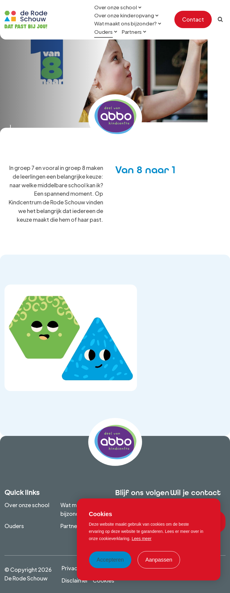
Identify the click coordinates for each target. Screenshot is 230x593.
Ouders (14, 525)
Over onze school (26, 504)
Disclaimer (75, 580)
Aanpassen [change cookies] (158, 560)
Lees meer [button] (141, 538)
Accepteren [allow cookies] (110, 560)
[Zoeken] (220, 19)
